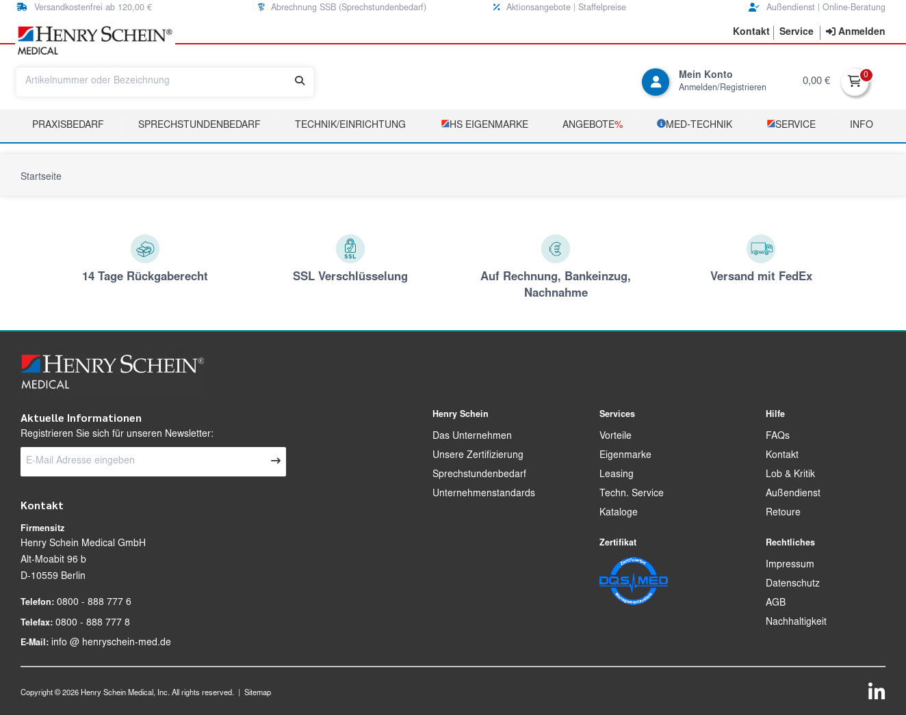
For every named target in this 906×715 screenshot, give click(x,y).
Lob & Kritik (790, 475)
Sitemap (257, 693)
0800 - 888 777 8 (92, 623)
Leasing (616, 475)
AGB (776, 603)
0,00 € (816, 82)
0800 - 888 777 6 (94, 603)
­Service (791, 125)
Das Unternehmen (472, 437)
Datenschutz (793, 584)
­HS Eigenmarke (484, 125)
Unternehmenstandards (483, 494)
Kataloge (618, 513)
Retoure (783, 513)
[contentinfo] (855, 33)
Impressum (790, 565)
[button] (751, 33)
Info (861, 126)
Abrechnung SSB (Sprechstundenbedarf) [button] (342, 7)
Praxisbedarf (68, 126)
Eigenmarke (625, 456)
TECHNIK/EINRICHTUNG (350, 126)
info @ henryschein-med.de (111, 643)
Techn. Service (631, 494)
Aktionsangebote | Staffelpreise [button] (559, 7)
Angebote (592, 126)
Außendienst (793, 494)
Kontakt (782, 456)
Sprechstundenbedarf (199, 126)
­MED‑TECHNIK (694, 125)
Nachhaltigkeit (796, 623)
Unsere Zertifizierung (477, 456)
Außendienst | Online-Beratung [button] (817, 7)
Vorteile (615, 437)
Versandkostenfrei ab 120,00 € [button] (84, 7)
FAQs (778, 437)
